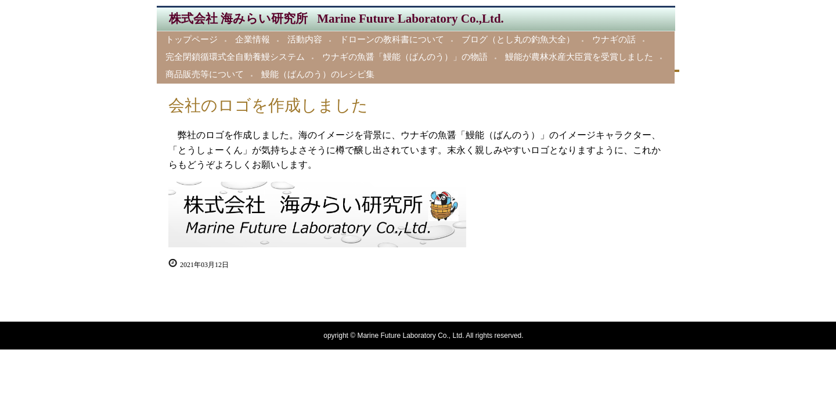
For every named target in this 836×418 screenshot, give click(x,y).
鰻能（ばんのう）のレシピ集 (317, 74)
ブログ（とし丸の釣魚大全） (518, 39)
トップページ (191, 39)
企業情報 (252, 39)
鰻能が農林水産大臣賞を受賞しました (579, 57)
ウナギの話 (614, 39)
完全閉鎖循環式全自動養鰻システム (235, 57)
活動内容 (304, 39)
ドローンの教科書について (392, 39)
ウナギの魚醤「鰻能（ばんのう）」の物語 (405, 57)
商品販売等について (204, 74)
